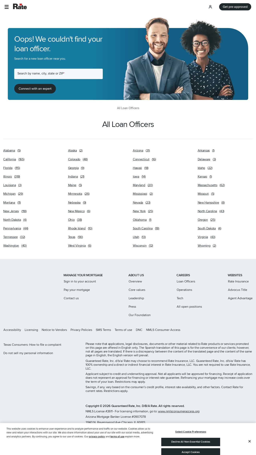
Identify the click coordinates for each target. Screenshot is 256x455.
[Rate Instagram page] (225, 329)
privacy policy (97, 441)
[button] (6, 7)
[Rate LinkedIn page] (244, 329)
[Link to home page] (8, 275)
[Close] (249, 446)
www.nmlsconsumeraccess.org (179, 411)
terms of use (117, 441)
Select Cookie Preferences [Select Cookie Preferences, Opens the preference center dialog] (190, 436)
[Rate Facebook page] (238, 329)
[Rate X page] (232, 329)
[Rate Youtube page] (251, 329)
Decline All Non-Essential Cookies (190, 447)
